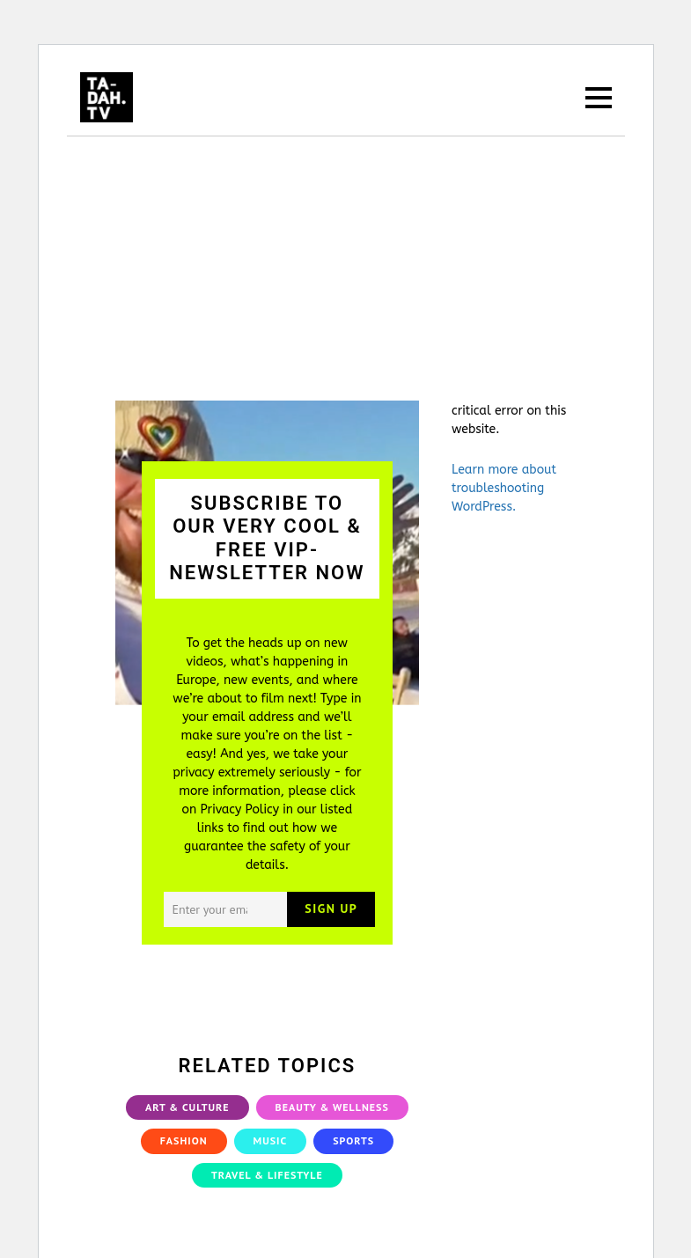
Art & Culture (187, 1107)
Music (271, 1140)
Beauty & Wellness (332, 1107)
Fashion (184, 1140)
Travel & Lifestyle (267, 1174)
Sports (353, 1140)
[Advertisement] (346, 268)
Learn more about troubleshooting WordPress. (504, 488)
